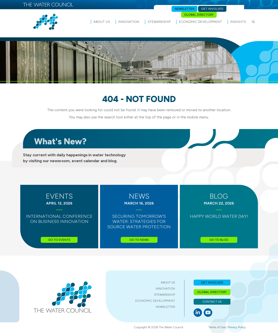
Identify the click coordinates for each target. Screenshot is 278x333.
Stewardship (164, 294)
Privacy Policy (237, 327)
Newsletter (165, 307)
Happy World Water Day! (219, 216)
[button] (253, 22)
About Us (168, 282)
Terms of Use (217, 327)
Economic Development (155, 300)
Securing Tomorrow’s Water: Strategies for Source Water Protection (139, 222)
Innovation (165, 288)
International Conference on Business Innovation (59, 219)
